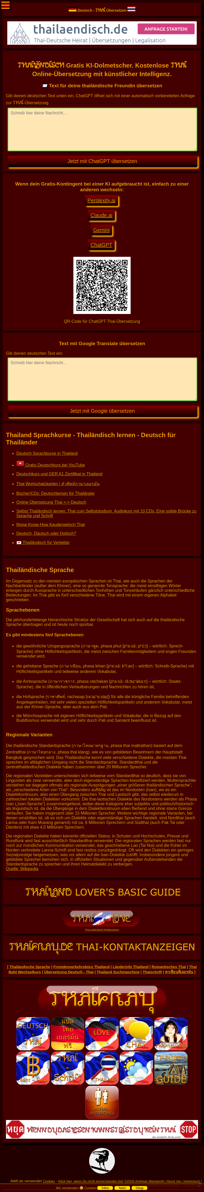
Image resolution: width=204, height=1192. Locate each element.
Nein (122, 1188)
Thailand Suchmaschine (118, 972)
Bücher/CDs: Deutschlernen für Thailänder (55, 493)
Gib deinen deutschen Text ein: (34, 353)
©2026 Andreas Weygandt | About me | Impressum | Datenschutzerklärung (163, 1183)
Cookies (49, 1181)
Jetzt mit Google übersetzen (102, 411)
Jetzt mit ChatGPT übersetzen (102, 161)
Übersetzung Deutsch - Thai (69, 972)
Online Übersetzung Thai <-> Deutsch (51, 502)
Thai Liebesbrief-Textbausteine (102, 928)
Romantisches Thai (169, 967)
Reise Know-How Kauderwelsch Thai (50, 524)
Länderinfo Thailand (131, 967)
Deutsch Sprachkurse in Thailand (47, 453)
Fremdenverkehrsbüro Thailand (81, 967)
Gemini (101, 230)
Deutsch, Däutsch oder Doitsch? (46, 533)
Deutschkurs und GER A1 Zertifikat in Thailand (59, 474)
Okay (139, 1188)
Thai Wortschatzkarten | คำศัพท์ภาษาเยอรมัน (58, 484)
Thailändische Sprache (29, 967)
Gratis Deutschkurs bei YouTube (50, 465)
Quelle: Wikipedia (22, 869)
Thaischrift (152, 972)
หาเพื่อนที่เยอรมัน (179, 972)
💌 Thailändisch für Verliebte (42, 542)
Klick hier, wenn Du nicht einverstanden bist (90, 1181)
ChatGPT (101, 245)
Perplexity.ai (101, 200)
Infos (105, 1188)
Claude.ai (102, 215)
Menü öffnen (5, 5)
